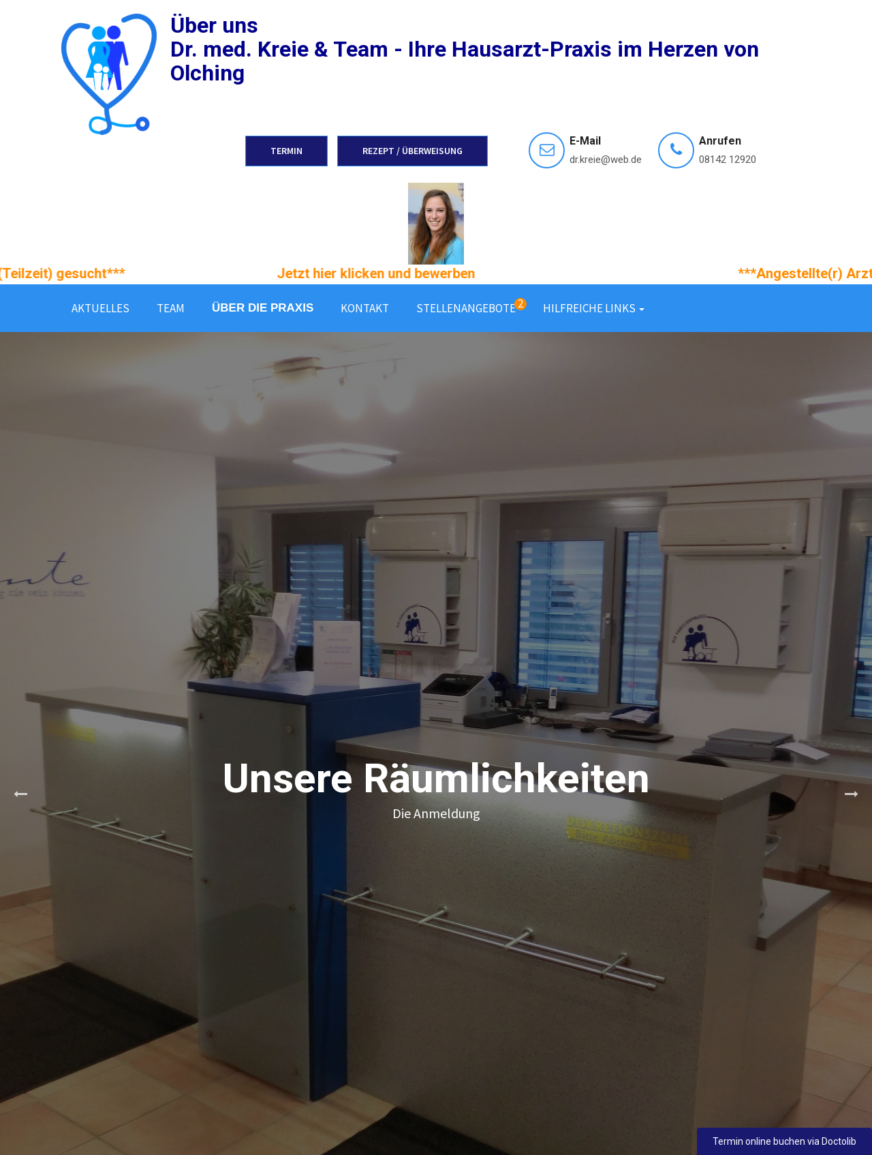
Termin (286, 151)
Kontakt (365, 308)
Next (851, 794)
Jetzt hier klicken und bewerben (392, 273)
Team (171, 308)
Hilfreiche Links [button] (593, 308)
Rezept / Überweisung (412, 151)
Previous (20, 794)
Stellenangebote (471, 306)
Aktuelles (100, 308)
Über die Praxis (262, 307)
